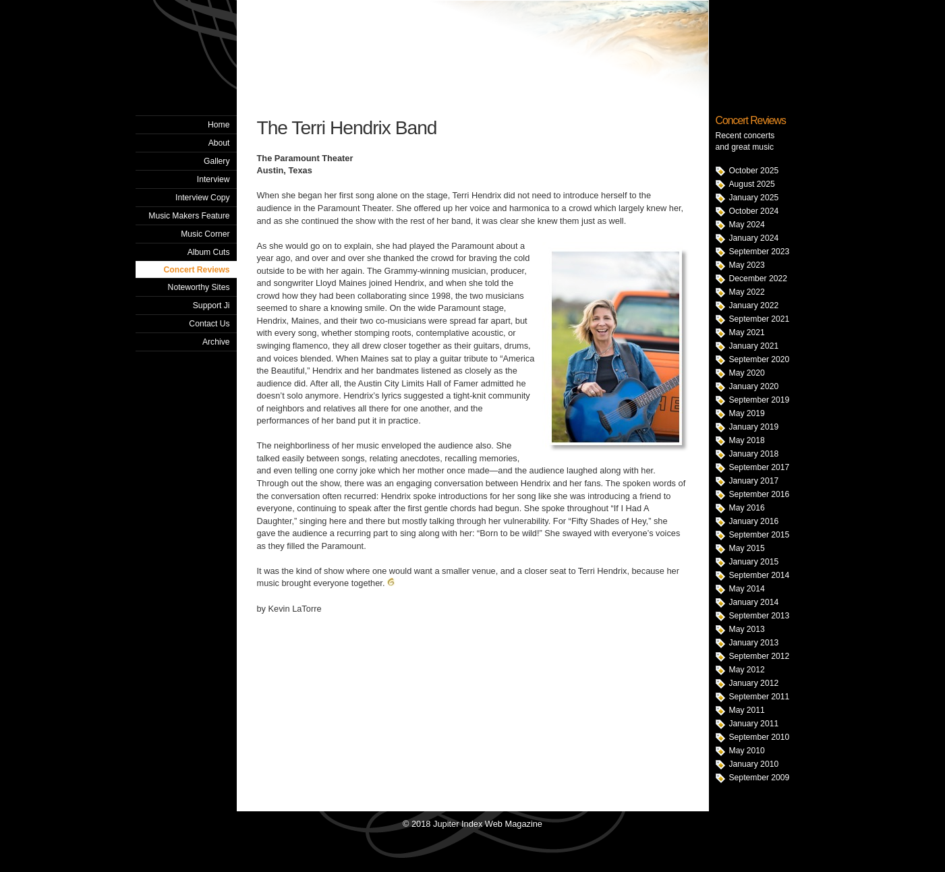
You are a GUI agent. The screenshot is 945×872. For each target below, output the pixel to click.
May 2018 (747, 440)
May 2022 (747, 292)
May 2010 (747, 750)
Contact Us (209, 323)
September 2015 (759, 535)
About (219, 143)
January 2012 (754, 683)
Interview (213, 179)
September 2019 (759, 400)
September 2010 (759, 737)
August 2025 (752, 184)
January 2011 (754, 723)
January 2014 (754, 602)
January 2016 (754, 521)
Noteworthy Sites (199, 287)
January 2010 (754, 764)
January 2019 (754, 427)
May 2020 (747, 373)
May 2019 (747, 413)
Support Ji (211, 305)
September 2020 (759, 359)
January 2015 (754, 561)
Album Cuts (209, 252)
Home (218, 124)
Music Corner (205, 234)
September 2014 (759, 575)
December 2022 (758, 278)
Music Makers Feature (188, 216)
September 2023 (759, 251)
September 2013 (759, 615)
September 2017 (759, 467)
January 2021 (754, 346)
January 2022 (754, 305)
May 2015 (747, 548)
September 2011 (759, 696)
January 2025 (754, 197)
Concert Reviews (197, 269)
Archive (216, 342)
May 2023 (747, 265)
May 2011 (747, 710)
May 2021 (747, 332)
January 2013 (754, 642)
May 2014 (747, 588)
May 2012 (747, 669)
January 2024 (754, 238)
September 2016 (759, 494)
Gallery (217, 161)
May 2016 (747, 508)
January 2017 (754, 481)
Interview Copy (202, 197)
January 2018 (754, 454)
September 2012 (759, 656)
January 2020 (754, 386)
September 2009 (759, 777)
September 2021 (759, 319)
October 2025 (754, 170)
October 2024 (754, 211)
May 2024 (747, 224)
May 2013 (747, 629)
